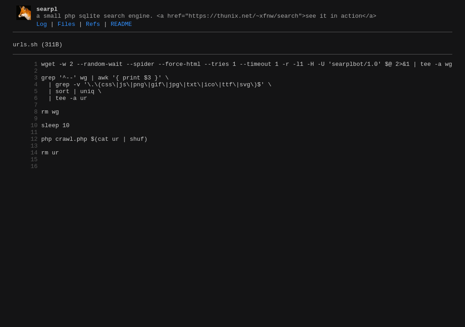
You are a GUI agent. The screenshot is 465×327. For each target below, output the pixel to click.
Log (41, 27)
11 (25, 151)
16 (25, 192)
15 (25, 184)
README (121, 27)
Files (66, 27)
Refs (93, 27)
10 (25, 143)
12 (25, 159)
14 (25, 176)
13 (25, 168)
